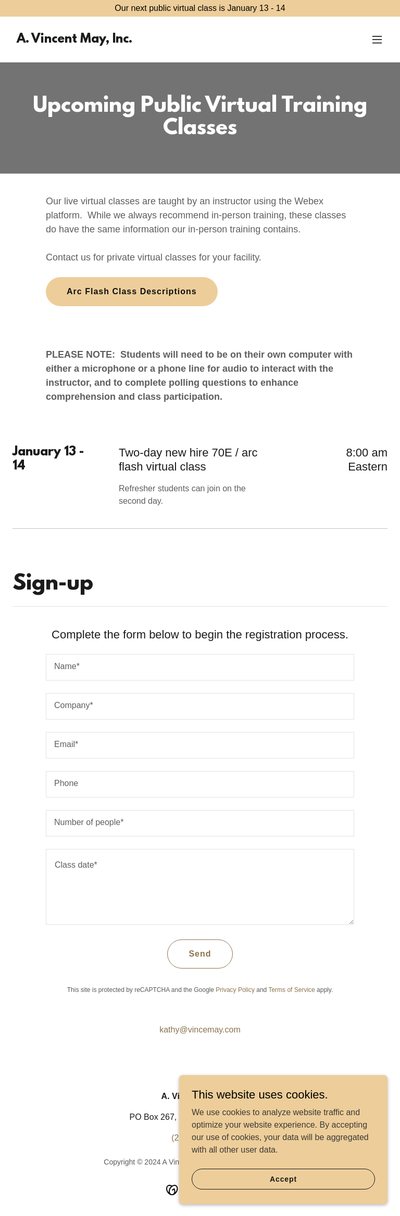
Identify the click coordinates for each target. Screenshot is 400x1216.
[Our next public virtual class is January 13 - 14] (200, 8)
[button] (377, 39)
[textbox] (200, 667)
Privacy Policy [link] (235, 989)
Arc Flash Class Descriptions (132, 291)
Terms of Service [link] (291, 989)
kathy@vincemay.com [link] (200, 1029)
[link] (74, 39)
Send (200, 953)
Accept (283, 1200)
